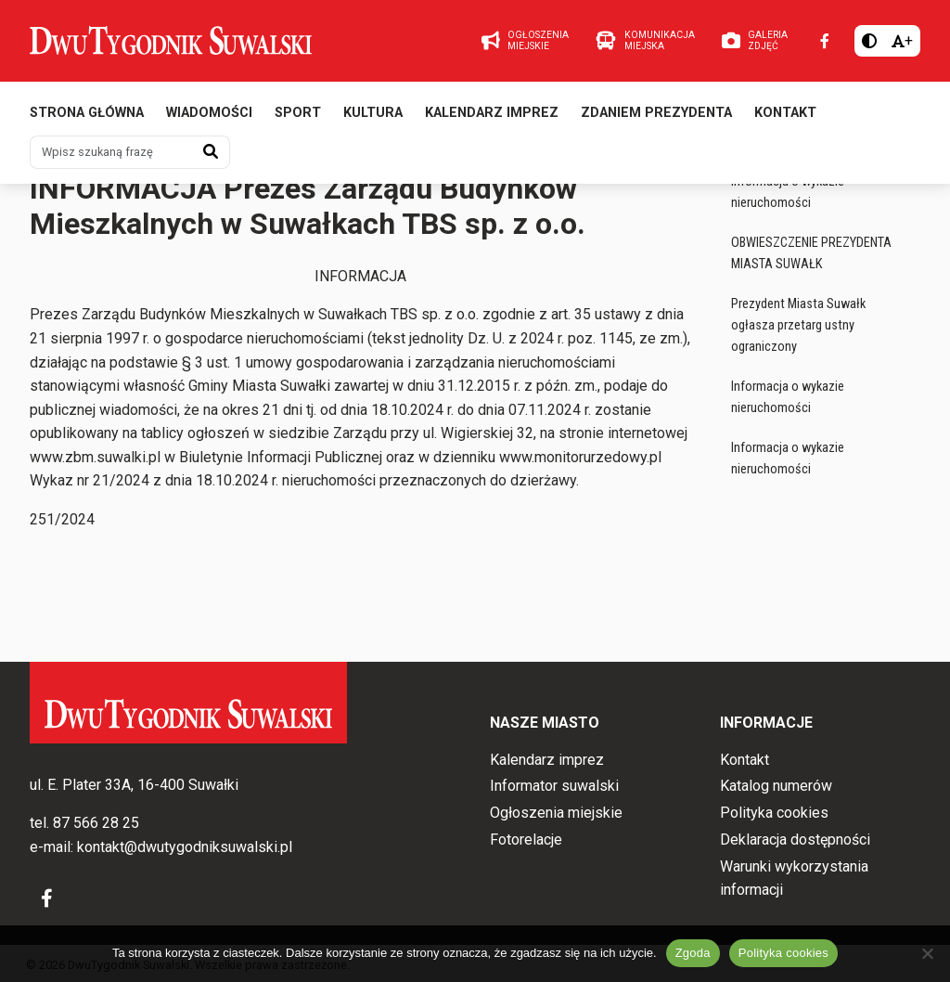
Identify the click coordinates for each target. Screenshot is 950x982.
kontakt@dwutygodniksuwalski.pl (184, 847)
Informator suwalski (554, 786)
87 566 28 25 (96, 824)
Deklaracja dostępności (795, 839)
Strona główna (87, 118)
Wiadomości (209, 118)
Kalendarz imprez (491, 118)
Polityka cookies (774, 813)
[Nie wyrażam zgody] (927, 953)
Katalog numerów (776, 786)
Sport (298, 118)
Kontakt (785, 118)
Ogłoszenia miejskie (91, 195)
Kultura (373, 118)
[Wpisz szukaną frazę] (111, 157)
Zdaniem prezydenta (656, 118)
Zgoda (693, 953)
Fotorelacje (526, 839)
